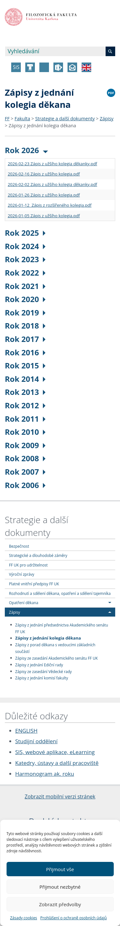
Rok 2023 (25, 259)
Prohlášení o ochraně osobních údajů (73, 918)
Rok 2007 (25, 471)
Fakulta (22, 118)
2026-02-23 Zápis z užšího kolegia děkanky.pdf (52, 164)
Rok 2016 (25, 352)
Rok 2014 (25, 379)
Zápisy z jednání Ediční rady (39, 664)
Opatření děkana (23, 602)
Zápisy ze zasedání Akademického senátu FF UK (56, 657)
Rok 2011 (25, 418)
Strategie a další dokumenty (65, 118)
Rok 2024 (25, 246)
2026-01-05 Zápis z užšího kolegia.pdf (44, 216)
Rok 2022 (25, 272)
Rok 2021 (25, 286)
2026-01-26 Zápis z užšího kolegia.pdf (44, 195)
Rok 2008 (25, 458)
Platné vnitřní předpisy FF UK (34, 583)
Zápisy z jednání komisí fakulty (41, 677)
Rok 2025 (25, 232)
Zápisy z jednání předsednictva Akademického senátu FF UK (61, 628)
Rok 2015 (25, 365)
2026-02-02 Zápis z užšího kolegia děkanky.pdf (52, 184)
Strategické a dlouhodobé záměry (38, 555)
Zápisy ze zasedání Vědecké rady (43, 671)
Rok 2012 (25, 405)
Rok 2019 (25, 312)
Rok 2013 (25, 392)
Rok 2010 (25, 431)
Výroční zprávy (21, 574)
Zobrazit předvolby (60, 904)
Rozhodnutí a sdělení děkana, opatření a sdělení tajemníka (60, 593)
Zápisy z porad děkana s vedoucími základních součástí (55, 648)
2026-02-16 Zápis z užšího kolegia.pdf (44, 174)
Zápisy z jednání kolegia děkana (42, 125)
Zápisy (107, 118)
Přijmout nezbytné (59, 887)
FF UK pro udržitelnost (28, 564)
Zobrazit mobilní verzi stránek (60, 796)
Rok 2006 (25, 485)
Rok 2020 (25, 299)
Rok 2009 (25, 445)
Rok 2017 (25, 339)
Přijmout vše (60, 869)
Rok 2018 (25, 325)
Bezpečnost (19, 546)
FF (7, 118)
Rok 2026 (26, 150)
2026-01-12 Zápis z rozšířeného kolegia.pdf (50, 205)
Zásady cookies (23, 918)
